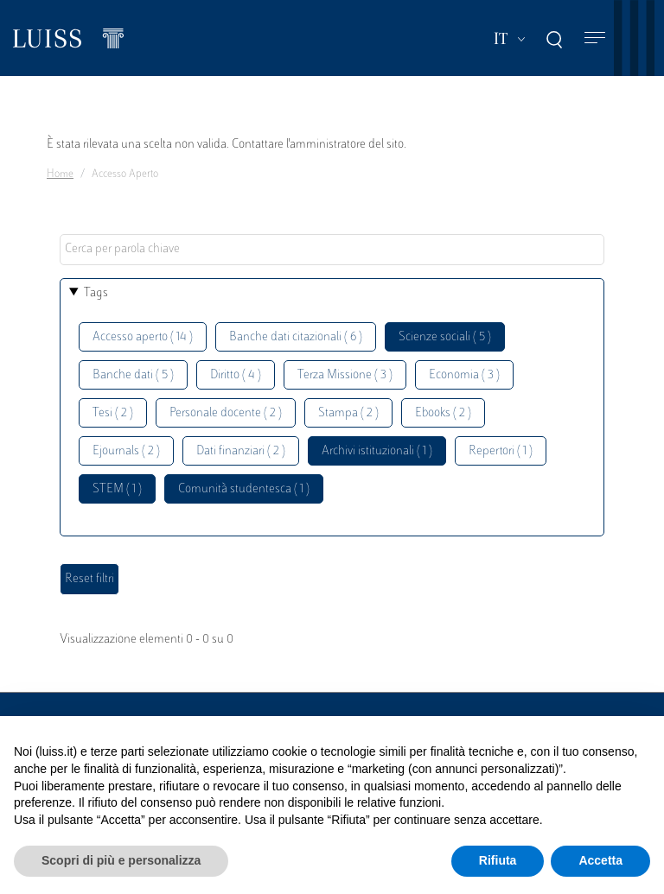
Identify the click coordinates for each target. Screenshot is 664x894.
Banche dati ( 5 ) (133, 375)
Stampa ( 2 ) (348, 413)
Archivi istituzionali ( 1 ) (377, 451)
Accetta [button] (600, 860)
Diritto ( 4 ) (235, 375)
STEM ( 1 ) (117, 489)
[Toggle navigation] (594, 38)
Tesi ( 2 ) (113, 413)
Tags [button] (96, 293)
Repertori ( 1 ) (501, 451)
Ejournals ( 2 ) (126, 451)
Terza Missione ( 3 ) (345, 375)
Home (60, 174)
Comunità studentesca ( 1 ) (244, 489)
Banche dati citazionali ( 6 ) (295, 337)
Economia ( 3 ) (464, 375)
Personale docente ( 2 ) (225, 413)
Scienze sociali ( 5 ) (445, 337)
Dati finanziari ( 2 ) (240, 451)
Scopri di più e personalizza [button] (121, 860)
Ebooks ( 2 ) (443, 413)
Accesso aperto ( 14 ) (143, 337)
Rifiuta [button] (498, 860)
